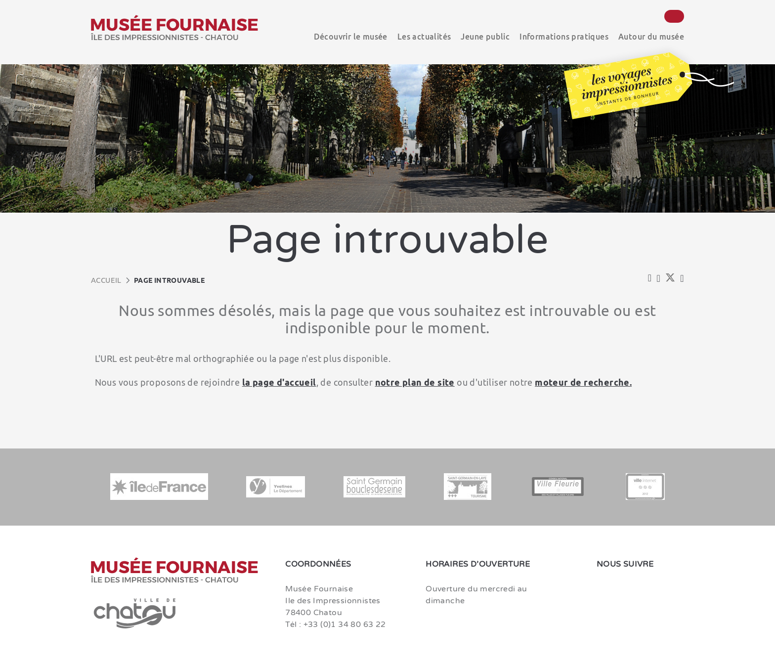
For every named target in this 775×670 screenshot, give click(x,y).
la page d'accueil (279, 382)
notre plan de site (415, 382)
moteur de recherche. (583, 382)
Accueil (106, 280)
